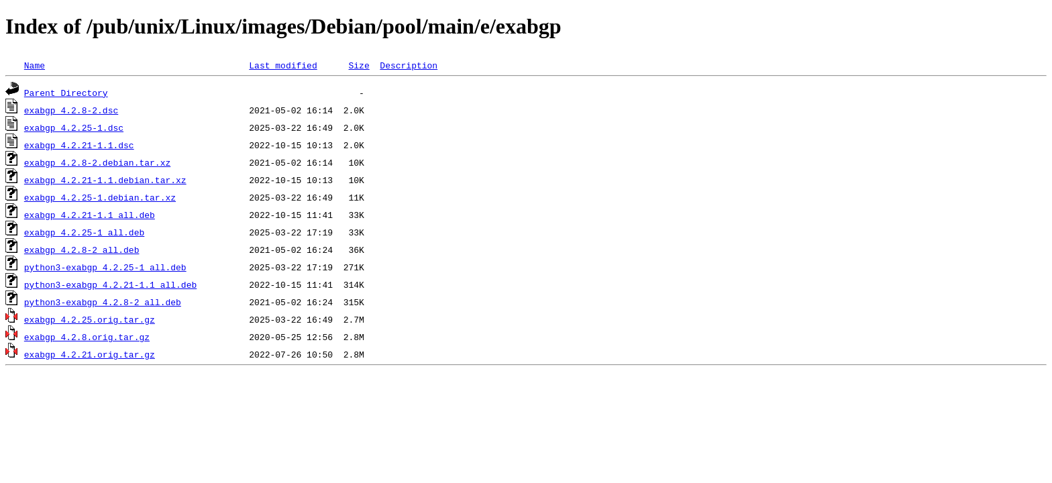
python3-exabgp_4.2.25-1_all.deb (105, 267)
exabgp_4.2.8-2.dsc (71, 110)
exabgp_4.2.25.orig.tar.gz (89, 319)
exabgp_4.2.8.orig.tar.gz (87, 337)
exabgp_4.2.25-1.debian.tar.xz (100, 197)
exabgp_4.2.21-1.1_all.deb (89, 215)
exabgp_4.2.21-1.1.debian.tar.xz (105, 180)
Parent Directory (66, 93)
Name (34, 65)
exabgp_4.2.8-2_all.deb (82, 250)
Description (408, 65)
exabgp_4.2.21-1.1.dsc (79, 145)
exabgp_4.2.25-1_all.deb (84, 232)
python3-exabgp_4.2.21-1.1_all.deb (110, 284)
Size (358, 65)
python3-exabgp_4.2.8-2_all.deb (102, 302)
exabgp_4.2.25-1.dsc (73, 127)
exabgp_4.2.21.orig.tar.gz (89, 354)
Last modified (283, 65)
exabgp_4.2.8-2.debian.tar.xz (97, 162)
